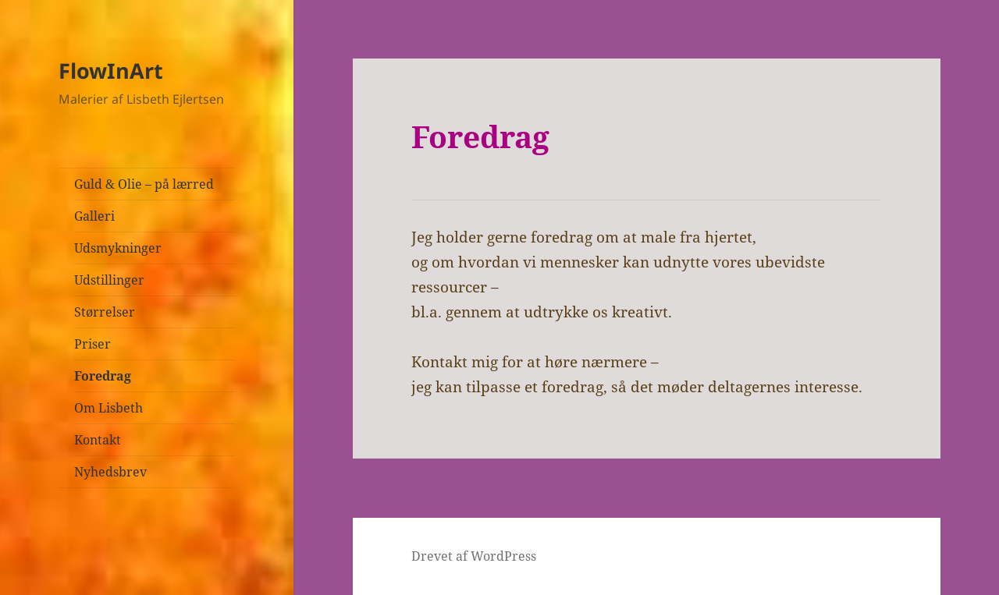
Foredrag (102, 375)
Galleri (94, 216)
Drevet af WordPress (473, 556)
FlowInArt (111, 70)
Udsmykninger (118, 248)
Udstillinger (109, 280)
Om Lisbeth (108, 407)
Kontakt (97, 439)
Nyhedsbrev (110, 471)
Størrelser (104, 312)
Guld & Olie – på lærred (144, 184)
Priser (92, 343)
